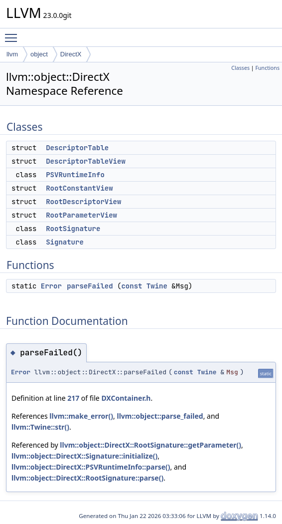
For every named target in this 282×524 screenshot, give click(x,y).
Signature (65, 242)
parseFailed (90, 285)
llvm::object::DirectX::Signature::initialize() (84, 456)
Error (51, 285)
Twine (156, 285)
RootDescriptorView (83, 201)
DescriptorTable (77, 147)
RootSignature (73, 228)
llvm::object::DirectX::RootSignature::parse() (87, 478)
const (131, 285)
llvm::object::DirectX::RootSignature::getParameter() (150, 445)
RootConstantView (79, 188)
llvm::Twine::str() (40, 427)
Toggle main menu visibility (13, 33)
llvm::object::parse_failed (160, 416)
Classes (240, 67)
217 (73, 398)
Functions (267, 67)
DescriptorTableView (86, 161)
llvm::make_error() (81, 416)
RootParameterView (81, 215)
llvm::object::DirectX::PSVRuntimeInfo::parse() (90, 467)
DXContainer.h (125, 398)
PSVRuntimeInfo (75, 174)
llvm (12, 54)
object (39, 54)
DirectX (71, 54)
